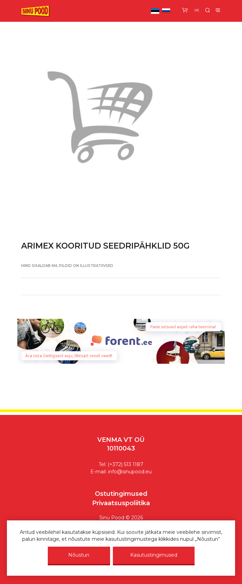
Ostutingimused (121, 494)
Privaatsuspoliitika (121, 503)
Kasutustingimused (153, 555)
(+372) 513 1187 (125, 464)
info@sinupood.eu (130, 472)
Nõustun (78, 555)
